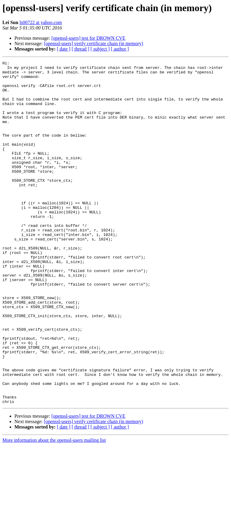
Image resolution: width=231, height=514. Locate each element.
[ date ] (63, 48)
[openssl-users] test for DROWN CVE (88, 38)
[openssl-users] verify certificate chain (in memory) (93, 43)
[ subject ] (100, 48)
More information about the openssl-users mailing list (54, 508)
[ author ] (120, 48)
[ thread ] (80, 48)
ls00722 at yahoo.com (41, 22)
